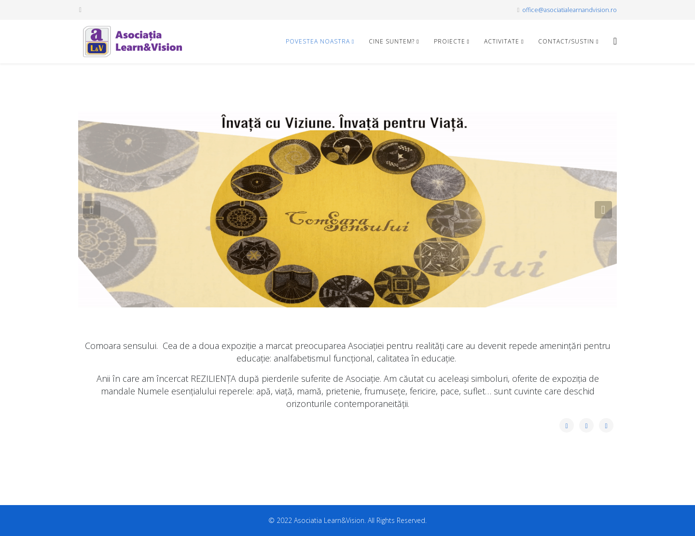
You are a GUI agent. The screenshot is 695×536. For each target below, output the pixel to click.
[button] (91, 209)
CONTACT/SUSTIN (566, 41)
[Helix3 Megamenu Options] (615, 41)
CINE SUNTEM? (392, 41)
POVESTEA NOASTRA (318, 41)
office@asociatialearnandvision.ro (569, 10)
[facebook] (80, 9)
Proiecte (449, 41)
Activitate (501, 41)
